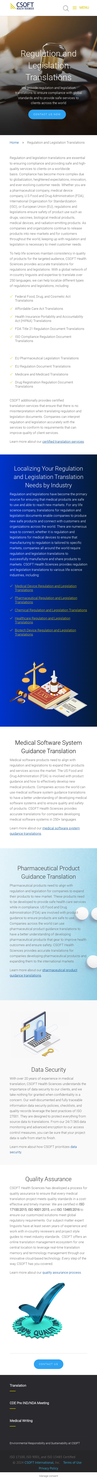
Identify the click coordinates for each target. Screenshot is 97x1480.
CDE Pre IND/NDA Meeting (29, 1403)
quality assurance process (61, 1272)
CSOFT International (39, 1462)
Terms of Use (72, 1462)
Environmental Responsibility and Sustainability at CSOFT (45, 1443)
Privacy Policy (48, 1468)
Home (14, 142)
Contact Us (48, 1364)
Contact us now (47, 114)
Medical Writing (21, 1421)
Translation (18, 1385)
